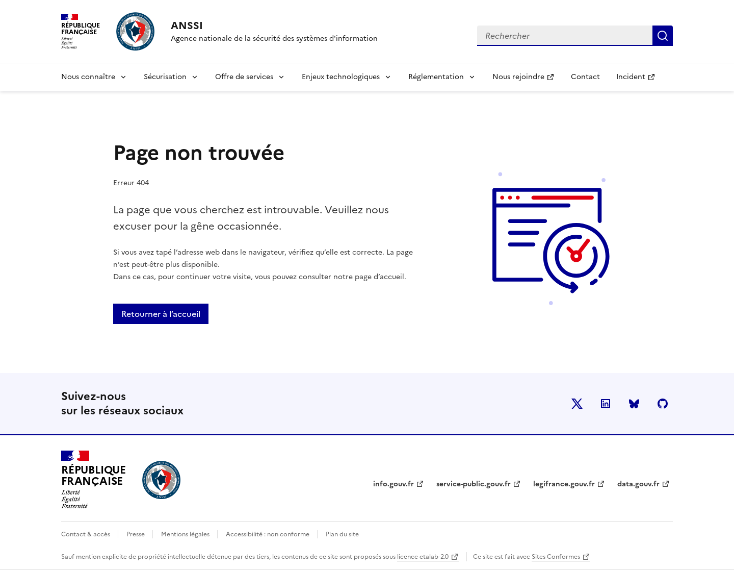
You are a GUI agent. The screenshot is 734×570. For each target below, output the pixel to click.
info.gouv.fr (393, 484)
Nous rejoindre (527, 79)
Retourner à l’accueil (160, 314)
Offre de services (244, 76)
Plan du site (342, 534)
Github (662, 403)
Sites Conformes (556, 556)
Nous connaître (88, 76)
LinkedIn (605, 403)
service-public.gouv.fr (473, 484)
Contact (585, 76)
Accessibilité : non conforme (268, 534)
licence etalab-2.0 (423, 556)
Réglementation (436, 76)
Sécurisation (165, 76)
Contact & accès (86, 534)
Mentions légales (186, 534)
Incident (640, 79)
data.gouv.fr (638, 484)
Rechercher (662, 36)
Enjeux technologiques (341, 76)
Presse (136, 534)
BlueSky (634, 403)
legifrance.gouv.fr (564, 484)
